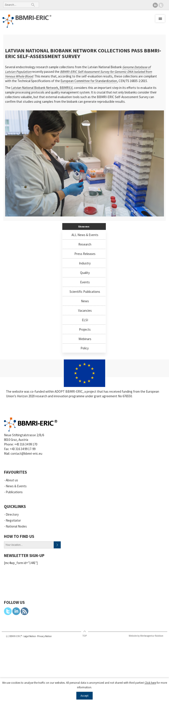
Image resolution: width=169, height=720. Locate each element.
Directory (12, 514)
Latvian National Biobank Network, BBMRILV (41, 88)
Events (85, 282)
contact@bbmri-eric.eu (26, 453)
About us (12, 480)
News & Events (16, 486)
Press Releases (85, 254)
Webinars (85, 339)
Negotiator (13, 520)
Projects (85, 329)
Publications (14, 492)
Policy (85, 348)
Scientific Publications (85, 291)
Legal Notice (30, 636)
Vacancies (85, 310)
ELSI (85, 320)
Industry (85, 263)
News (85, 301)
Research (84, 244)
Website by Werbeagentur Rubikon (146, 635)
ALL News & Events (85, 235)
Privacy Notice (44, 636)
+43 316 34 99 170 (25, 444)
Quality (85, 273)
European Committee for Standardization (89, 81)
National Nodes (16, 526)
